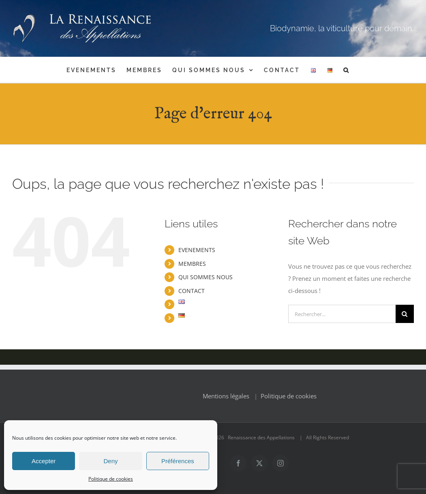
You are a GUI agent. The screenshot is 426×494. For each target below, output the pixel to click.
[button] (346, 70)
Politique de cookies (110, 478)
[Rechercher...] (342, 314)
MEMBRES (192, 263)
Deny (110, 461)
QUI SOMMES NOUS (205, 277)
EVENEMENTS (196, 250)
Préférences (177, 461)
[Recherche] (405, 314)
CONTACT (191, 291)
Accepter (44, 461)
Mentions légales (226, 396)
